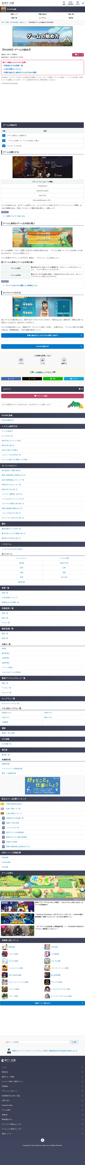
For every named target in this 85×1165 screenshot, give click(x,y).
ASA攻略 (5, 867)
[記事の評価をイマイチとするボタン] (21, 360)
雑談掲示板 (6, 764)
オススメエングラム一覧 (10, 703)
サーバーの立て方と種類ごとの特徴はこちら (22, 285)
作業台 (4, 648)
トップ (4, 1067)
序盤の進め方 (42, 14)
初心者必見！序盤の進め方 (11, 470)
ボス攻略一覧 (6, 744)
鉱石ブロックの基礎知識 (15, 832)
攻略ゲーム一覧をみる (42, 1003)
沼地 (21, 572)
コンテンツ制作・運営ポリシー (12, 1081)
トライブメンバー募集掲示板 (12, 768)
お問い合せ (5, 1100)
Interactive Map (7, 1105)
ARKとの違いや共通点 (10, 450)
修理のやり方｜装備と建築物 (16, 837)
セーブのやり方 (7, 436)
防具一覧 (5, 618)
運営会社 (5, 1072)
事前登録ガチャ (7, 1119)
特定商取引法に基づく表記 (11, 1096)
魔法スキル (48, 717)
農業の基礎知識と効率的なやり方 (18, 846)
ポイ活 (77, 4)
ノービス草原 (64, 558)
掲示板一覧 (6, 755)
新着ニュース (6, 1134)
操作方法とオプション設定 (11, 440)
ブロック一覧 (6, 692)
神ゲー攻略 (5, 22)
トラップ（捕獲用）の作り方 (12, 494)
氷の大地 (64, 577)
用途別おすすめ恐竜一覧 (13, 65)
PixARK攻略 (11, 9)
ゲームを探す (6, 1110)
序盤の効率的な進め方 (14, 804)
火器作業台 (6, 658)
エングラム (42, 18)
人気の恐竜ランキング (12, 69)
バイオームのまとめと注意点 (12, 549)
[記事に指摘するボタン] (64, 360)
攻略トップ (14, 14)
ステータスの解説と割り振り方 (13, 503)
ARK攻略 (5, 857)
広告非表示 (71, 4)
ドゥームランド (21, 558)
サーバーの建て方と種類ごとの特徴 (14, 459)
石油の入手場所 (11, 842)
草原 (21, 577)
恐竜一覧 (5, 593)
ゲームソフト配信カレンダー (12, 1129)
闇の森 (21, 563)
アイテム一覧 (6, 688)
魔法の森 (21, 582)
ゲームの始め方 (7, 431)
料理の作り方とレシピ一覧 (11, 484)
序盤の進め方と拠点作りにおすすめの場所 (20, 72)
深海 (64, 572)
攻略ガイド (23, 22)
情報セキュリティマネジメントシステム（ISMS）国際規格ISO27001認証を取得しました (45, 1051)
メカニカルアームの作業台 (11, 672)
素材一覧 (5, 683)
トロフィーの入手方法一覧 (11, 455)
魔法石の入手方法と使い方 (11, 538)
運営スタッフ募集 (8, 1077)
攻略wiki (5, 1115)
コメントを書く (42, 396)
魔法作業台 (6, 653)
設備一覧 (5, 638)
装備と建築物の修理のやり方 (12, 508)
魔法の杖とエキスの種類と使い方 (14, 533)
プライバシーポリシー (9, 1091)
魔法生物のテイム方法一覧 (11, 529)
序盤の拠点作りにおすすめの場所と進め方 (42, 335)
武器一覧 (5, 613)
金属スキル (48, 712)
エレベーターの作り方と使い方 (13, 518)
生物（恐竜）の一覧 (13, 808)
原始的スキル (6, 712)
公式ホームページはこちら (15, 216)
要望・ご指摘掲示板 (9, 773)
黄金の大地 (64, 563)
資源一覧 (14, 18)
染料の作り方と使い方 (10, 489)
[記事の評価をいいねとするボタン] (42, 360)
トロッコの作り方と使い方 (11, 513)
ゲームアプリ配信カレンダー (12, 1124)
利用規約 (5, 1086)
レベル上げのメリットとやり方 (13, 499)
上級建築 (5, 722)
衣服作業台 (6, 663)
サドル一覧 (6, 622)
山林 (64, 568)
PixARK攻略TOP (42, 346)
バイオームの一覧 (12, 827)
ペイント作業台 (7, 667)
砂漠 (21, 568)
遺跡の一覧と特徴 (12, 823)
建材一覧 (5, 633)
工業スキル (6, 717)
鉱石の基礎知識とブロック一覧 (13, 480)
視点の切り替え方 (8, 445)
